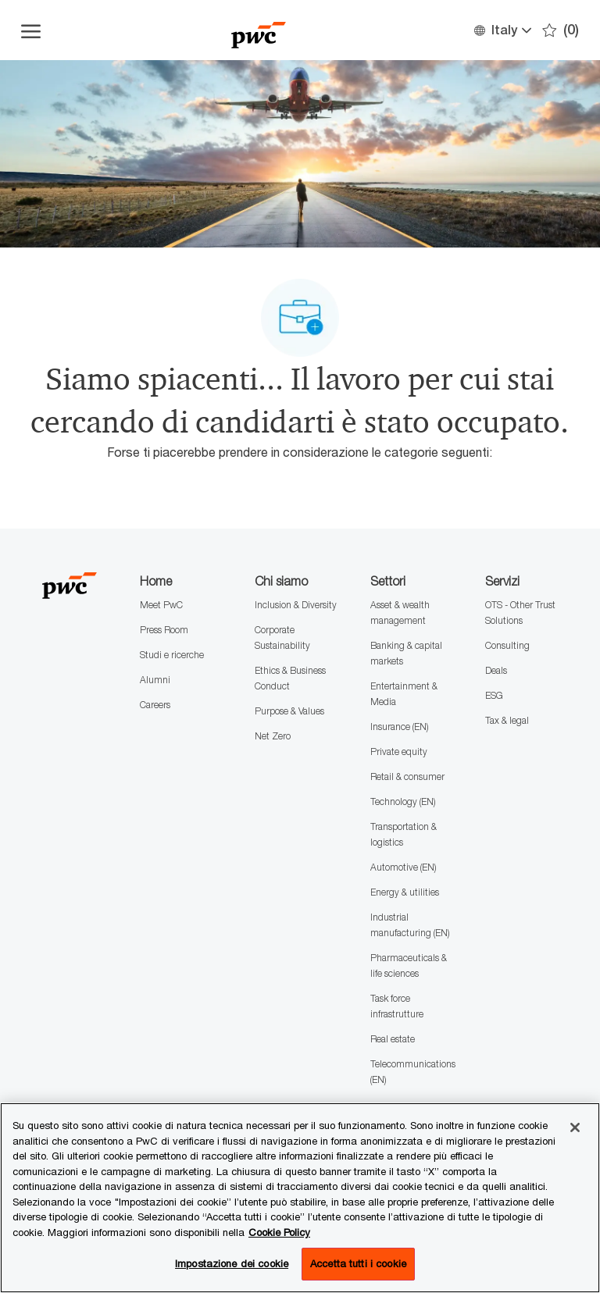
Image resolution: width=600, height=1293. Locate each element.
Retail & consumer (407, 776)
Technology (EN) (402, 801)
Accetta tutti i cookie (358, 1263)
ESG (494, 695)
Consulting (507, 645)
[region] (300, 1197)
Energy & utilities (404, 892)
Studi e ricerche (172, 655)
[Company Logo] (258, 30)
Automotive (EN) (403, 867)
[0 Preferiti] (560, 30)
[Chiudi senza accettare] (575, 1127)
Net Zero (273, 736)
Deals (496, 670)
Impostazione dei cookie (231, 1263)
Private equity (398, 751)
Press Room (164, 630)
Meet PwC (161, 605)
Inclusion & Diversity (296, 605)
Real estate (392, 1039)
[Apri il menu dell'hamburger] (31, 30)
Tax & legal (507, 720)
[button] (502, 30)
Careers (155, 705)
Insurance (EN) (399, 726)
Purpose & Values (289, 711)
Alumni (155, 680)
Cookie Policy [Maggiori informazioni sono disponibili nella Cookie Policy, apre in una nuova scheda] (279, 1232)
